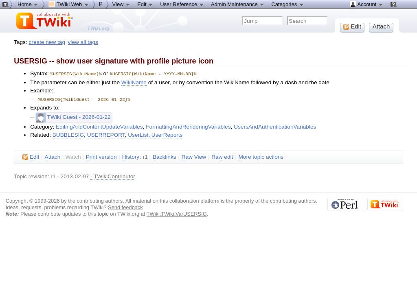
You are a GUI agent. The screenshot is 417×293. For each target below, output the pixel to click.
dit (30, 156)
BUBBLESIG (68, 134)
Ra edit (222, 156)
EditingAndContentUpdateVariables (99, 126)
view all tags (83, 42)
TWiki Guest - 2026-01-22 (73, 116)
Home (28, 4)
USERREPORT (106, 134)
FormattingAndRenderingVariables (188, 126)
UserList (138, 134)
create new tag (47, 42)
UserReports (167, 134)
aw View (194, 156)
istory (130, 156)
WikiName (134, 82)
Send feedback (125, 206)
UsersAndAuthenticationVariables (275, 126)
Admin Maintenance (238, 4)
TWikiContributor (114, 176)
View (121, 4)
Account (367, 4)
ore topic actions (260, 156)
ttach (53, 156)
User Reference (182, 4)
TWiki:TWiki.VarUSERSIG (177, 213)
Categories (287, 4)
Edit (145, 4)
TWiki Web (68, 4)
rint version (101, 156)
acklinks (164, 156)
